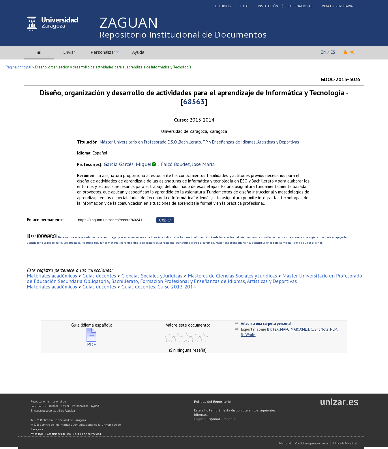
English (200, 419)
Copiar (165, 220)
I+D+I (244, 6)
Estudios (223, 6)
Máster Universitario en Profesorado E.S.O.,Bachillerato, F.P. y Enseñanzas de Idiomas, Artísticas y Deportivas (199, 142)
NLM (333, 329)
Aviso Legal (285, 443)
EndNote (321, 329)
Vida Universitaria (337, 6)
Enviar (69, 52)
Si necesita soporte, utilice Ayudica (53, 410)
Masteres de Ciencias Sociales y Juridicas (232, 275)
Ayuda (138, 52)
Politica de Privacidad (344, 443)
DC (310, 329)
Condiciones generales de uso (311, 443)
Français (228, 419)
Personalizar (103, 52)
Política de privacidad (87, 434)
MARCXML (299, 329)
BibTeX (273, 329)
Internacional (300, 6)
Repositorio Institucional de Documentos (183, 34)
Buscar (53, 406)
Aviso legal (37, 434)
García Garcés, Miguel (127, 164)
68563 (194, 101)
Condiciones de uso (59, 434)
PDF (91, 342)
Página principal (18, 67)
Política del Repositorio (212, 401)
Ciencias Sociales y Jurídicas (151, 275)
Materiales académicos (52, 275)
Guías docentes (99, 275)
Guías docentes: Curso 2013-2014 (158, 286)
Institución (268, 6)
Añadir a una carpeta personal (266, 323)
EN (323, 52)
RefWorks (248, 334)
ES (332, 52)
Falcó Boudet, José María (188, 164)
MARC (284, 329)
